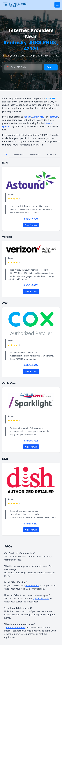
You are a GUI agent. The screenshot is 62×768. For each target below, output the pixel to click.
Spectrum (53, 116)
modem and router (15, 627)
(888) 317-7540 (31, 218)
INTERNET (18, 154)
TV (5, 154)
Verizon (27, 116)
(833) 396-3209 (31, 285)
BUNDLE (51, 154)
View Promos (31, 225)
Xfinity (35, 116)
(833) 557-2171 (31, 523)
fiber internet (32, 585)
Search (50, 67)
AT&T (42, 116)
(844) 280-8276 (31, 365)
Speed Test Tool (41, 598)
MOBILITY (35, 154)
